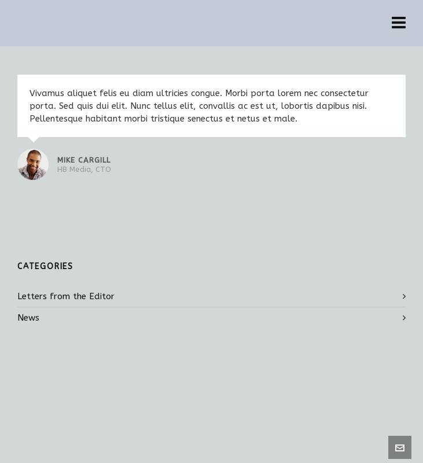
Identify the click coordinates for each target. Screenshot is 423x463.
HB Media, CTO (84, 169)
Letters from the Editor (66, 296)
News (28, 318)
